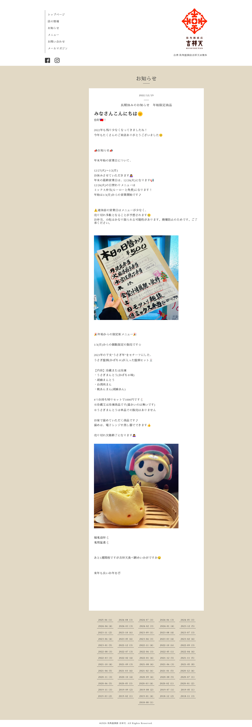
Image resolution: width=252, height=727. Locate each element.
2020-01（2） (188, 684)
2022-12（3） (126, 645)
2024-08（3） (126, 620)
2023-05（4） (126, 639)
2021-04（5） (105, 671)
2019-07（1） (167, 690)
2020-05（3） (126, 684)
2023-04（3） (146, 639)
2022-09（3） (188, 645)
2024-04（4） (105, 626)
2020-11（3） (105, 677)
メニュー (53, 35)
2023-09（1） (146, 633)
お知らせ (53, 28)
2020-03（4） (146, 684)
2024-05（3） (188, 620)
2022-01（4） (147, 658)
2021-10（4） (105, 664)
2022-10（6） (167, 645)
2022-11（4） (146, 645)
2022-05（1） (167, 652)
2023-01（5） (105, 645)
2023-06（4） (105, 639)
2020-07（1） (188, 677)
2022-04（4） (188, 652)
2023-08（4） (167, 633)
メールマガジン (58, 48)
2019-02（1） (126, 696)
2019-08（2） (147, 690)
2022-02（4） (126, 658)
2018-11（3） (188, 696)
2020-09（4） (147, 677)
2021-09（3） (126, 664)
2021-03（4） (126, 671)
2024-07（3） (146, 620)
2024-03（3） (126, 626)
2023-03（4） (167, 639)
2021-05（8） (188, 664)
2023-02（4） (188, 639)
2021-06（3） (167, 664)
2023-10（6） (126, 633)
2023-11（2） (105, 633)
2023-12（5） (188, 626)
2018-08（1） (146, 702)
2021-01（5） (167, 671)
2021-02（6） (146, 671)
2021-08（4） (147, 664)
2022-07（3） (126, 652)
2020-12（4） (188, 671)
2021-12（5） (167, 658)
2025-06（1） (105, 620)
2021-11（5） (188, 658)
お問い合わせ (56, 41)
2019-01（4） (146, 696)
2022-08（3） (105, 652)
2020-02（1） (167, 684)
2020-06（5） (105, 684)
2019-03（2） (105, 696)
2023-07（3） (188, 633)
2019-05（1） (188, 690)
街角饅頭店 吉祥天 (116, 723)
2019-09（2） (126, 690)
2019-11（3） (105, 690)
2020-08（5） (167, 677)
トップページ (56, 14)
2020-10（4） (126, 677)
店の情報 (53, 21)
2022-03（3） (105, 658)
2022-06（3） (147, 652)
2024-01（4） (167, 626)
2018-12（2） (167, 696)
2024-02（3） (147, 626)
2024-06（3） (167, 620)
